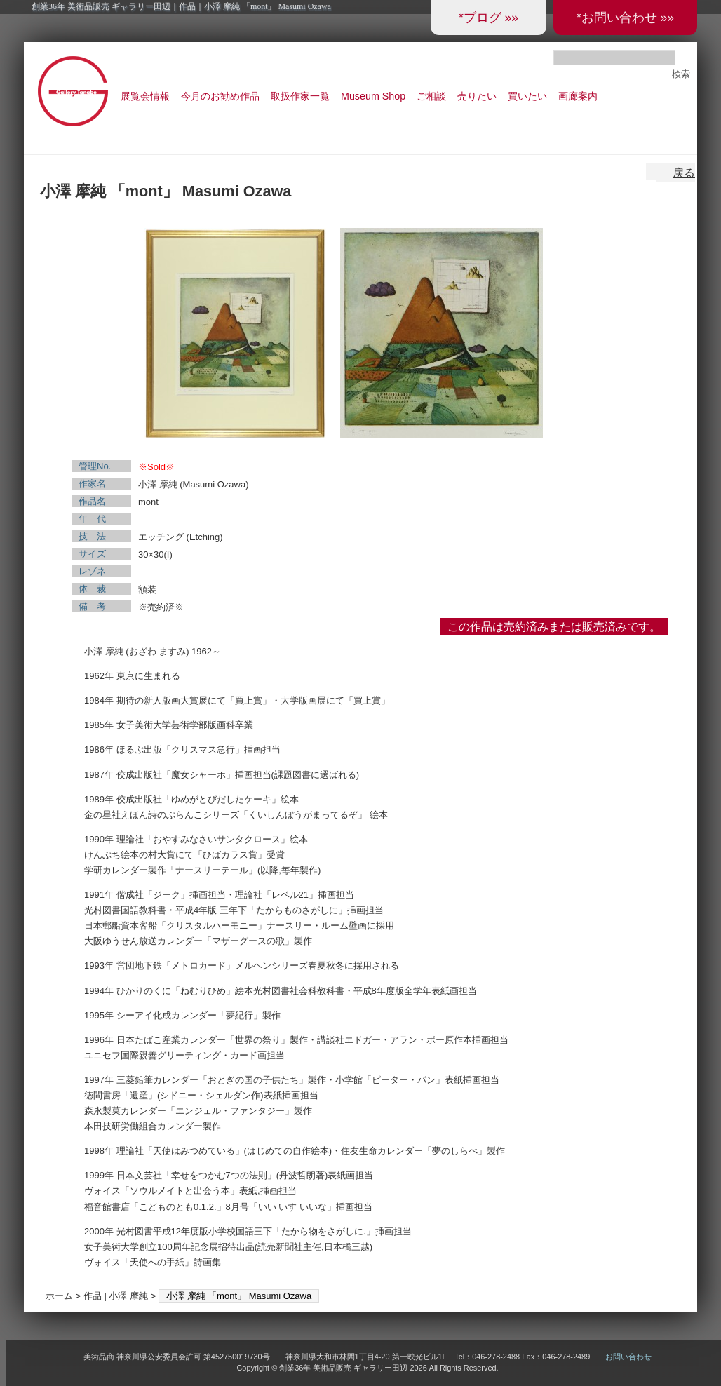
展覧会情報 (145, 96)
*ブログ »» (488, 18)
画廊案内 (578, 96)
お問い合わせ (628, 1356)
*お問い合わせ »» (625, 18)
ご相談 (431, 96)
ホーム (59, 1296)
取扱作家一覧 (300, 96)
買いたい (527, 96)
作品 (92, 1296)
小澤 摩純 (128, 1296)
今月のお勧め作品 (220, 96)
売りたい (477, 96)
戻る (684, 173)
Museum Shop (373, 96)
